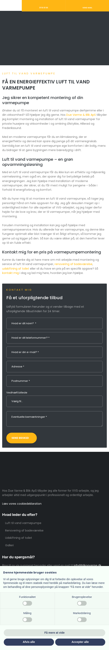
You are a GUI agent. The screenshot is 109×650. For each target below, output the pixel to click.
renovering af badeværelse (73, 264)
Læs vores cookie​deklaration (22, 504)
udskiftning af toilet (15, 269)
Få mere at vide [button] (55, 632)
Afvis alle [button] (29, 641)
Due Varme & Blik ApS (81, 115)
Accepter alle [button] (80, 641)
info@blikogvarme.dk (87, 565)
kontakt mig (10, 273)
